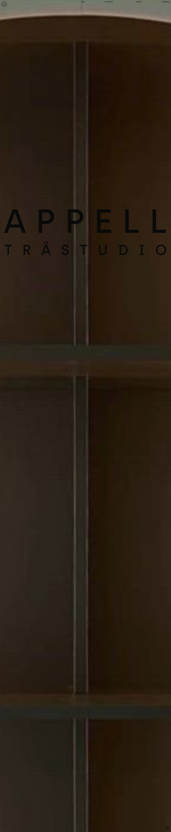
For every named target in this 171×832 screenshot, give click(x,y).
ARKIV (138, 2)
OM (83, 2)
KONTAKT (166, 2)
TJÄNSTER (108, 2)
